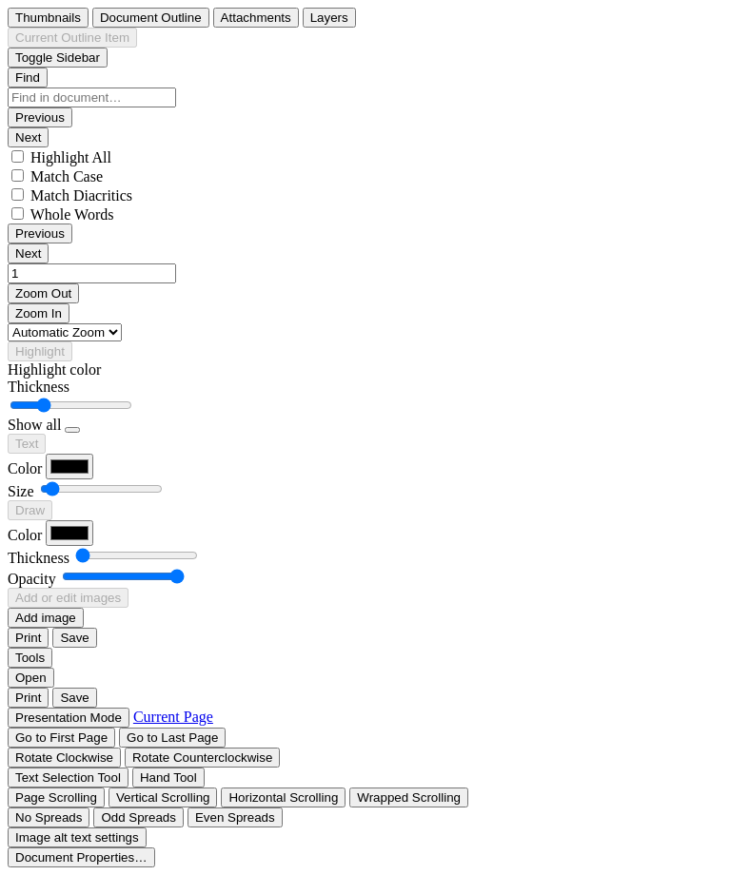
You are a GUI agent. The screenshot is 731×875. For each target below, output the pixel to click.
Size (21, 491)
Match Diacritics (81, 195)
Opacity (32, 579)
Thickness (38, 387)
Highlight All (70, 157)
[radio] (48, 18)
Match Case (66, 176)
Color (25, 468)
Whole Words (72, 214)
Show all (34, 425)
